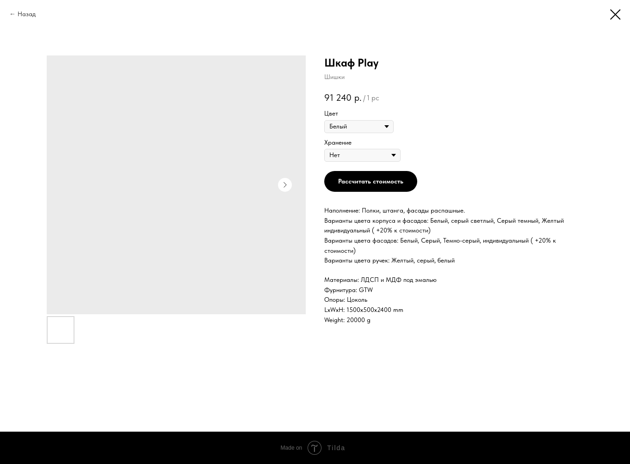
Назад (27, 14)
